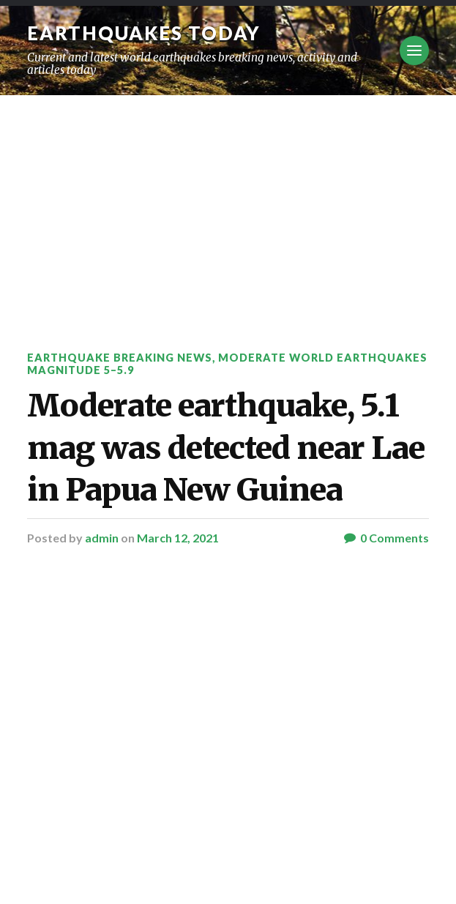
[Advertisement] (228, 204)
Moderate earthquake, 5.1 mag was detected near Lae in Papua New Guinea (226, 447)
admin (102, 538)
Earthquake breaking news (119, 357)
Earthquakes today (144, 33)
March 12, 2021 (178, 538)
